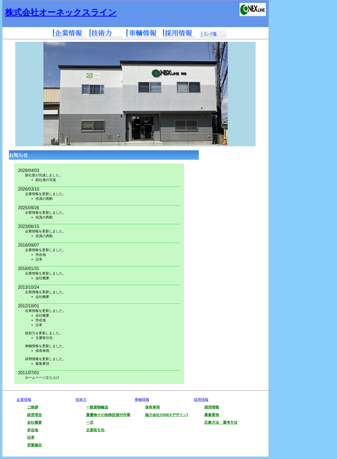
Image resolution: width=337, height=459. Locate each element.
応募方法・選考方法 (220, 422)
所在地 (32, 430)
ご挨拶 (32, 407)
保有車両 (152, 407)
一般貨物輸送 (97, 407)
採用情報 (201, 399)
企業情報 (24, 399)
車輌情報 (142, 399)
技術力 (81, 399)
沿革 (30, 437)
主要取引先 (95, 430)
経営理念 (34, 415)
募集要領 (211, 415)
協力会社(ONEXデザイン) (166, 415)
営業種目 (34, 445)
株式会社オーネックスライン (61, 12)
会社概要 (34, 422)
